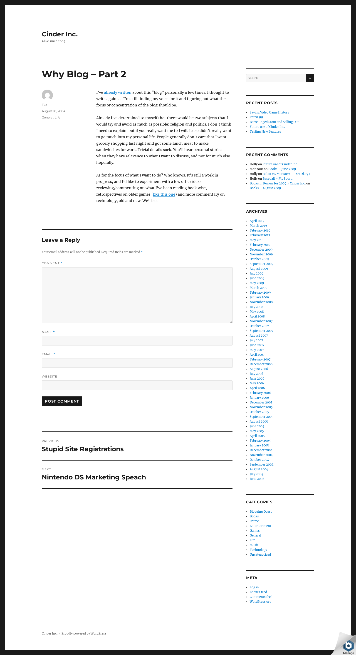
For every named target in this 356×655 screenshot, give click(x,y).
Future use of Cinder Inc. (267, 127)
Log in (254, 587)
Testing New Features (265, 132)
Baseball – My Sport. (277, 179)
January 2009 (259, 297)
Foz (44, 104)
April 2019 (257, 221)
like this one (164, 194)
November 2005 (261, 407)
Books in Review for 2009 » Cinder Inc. (278, 183)
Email (48, 354)
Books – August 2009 (265, 188)
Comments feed (261, 597)
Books (254, 516)
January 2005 (259, 445)
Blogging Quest (261, 512)
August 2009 (259, 269)
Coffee (254, 521)
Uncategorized (260, 555)
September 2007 (261, 331)
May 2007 (257, 350)
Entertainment (260, 526)
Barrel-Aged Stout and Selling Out (274, 122)
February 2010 (260, 245)
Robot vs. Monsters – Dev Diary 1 (286, 174)
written (124, 92)
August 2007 (259, 336)
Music (254, 545)
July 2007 (256, 340)
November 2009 (261, 254)
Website (49, 376)
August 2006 (259, 369)
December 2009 (261, 250)
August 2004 (259, 469)
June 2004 (257, 479)
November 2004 (261, 455)
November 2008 (261, 302)
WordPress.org (260, 602)
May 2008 (257, 312)
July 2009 (256, 273)
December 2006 (261, 364)
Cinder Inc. (60, 34)
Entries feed (258, 592)
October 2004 (259, 460)
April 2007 (257, 355)
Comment (52, 263)
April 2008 (257, 316)
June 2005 (257, 426)
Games (255, 531)
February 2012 (260, 235)
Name (48, 332)
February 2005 (260, 441)
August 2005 (259, 421)
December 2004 (261, 450)
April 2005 (257, 436)
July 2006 (256, 374)
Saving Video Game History (269, 112)
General (47, 117)
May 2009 (257, 283)
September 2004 (261, 464)
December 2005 (261, 402)
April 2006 (257, 388)
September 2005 (261, 417)
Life (57, 117)
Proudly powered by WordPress (84, 633)
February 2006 (260, 393)
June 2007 (257, 345)
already (110, 92)
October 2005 (259, 412)
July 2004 (256, 474)
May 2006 (257, 383)
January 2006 (259, 398)
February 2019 (260, 230)
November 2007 (261, 321)
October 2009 (259, 259)
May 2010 (256, 240)
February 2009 (260, 293)
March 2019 (258, 226)
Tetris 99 (256, 117)
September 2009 (262, 264)
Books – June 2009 (282, 169)
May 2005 (257, 431)
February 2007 (260, 359)
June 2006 (257, 378)
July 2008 (256, 307)
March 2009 (258, 288)
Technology (258, 550)
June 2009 (257, 278)
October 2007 (259, 326)
